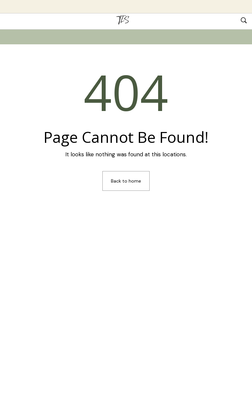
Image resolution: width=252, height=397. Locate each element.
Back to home (126, 181)
